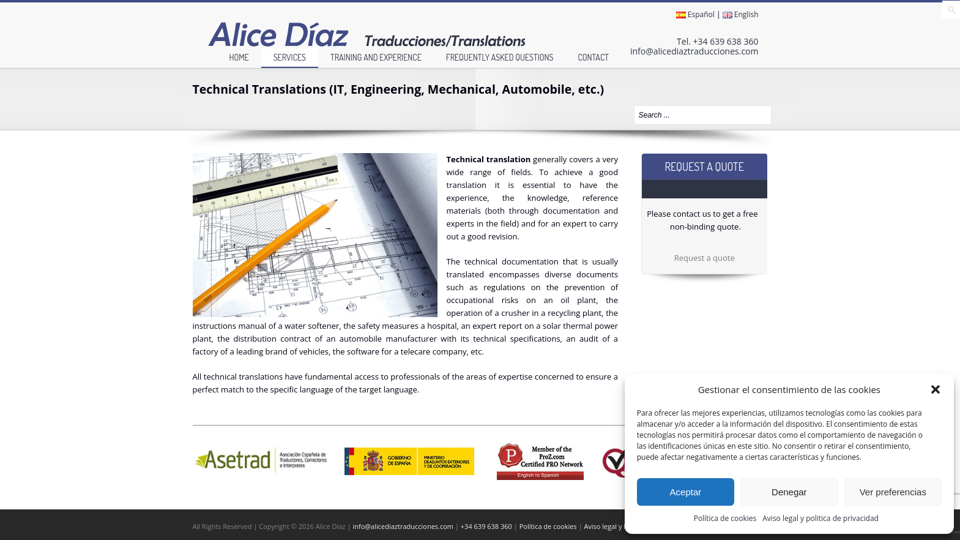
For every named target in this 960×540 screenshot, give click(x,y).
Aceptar (686, 492)
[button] (935, 389)
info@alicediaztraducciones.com (694, 51)
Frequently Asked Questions (500, 57)
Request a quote (704, 257)
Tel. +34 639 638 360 (717, 41)
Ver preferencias (893, 492)
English (741, 14)
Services (289, 57)
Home (238, 57)
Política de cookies (725, 518)
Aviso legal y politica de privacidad (820, 518)
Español (695, 14)
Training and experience (376, 57)
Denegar (789, 492)
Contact (593, 57)
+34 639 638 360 (486, 526)
